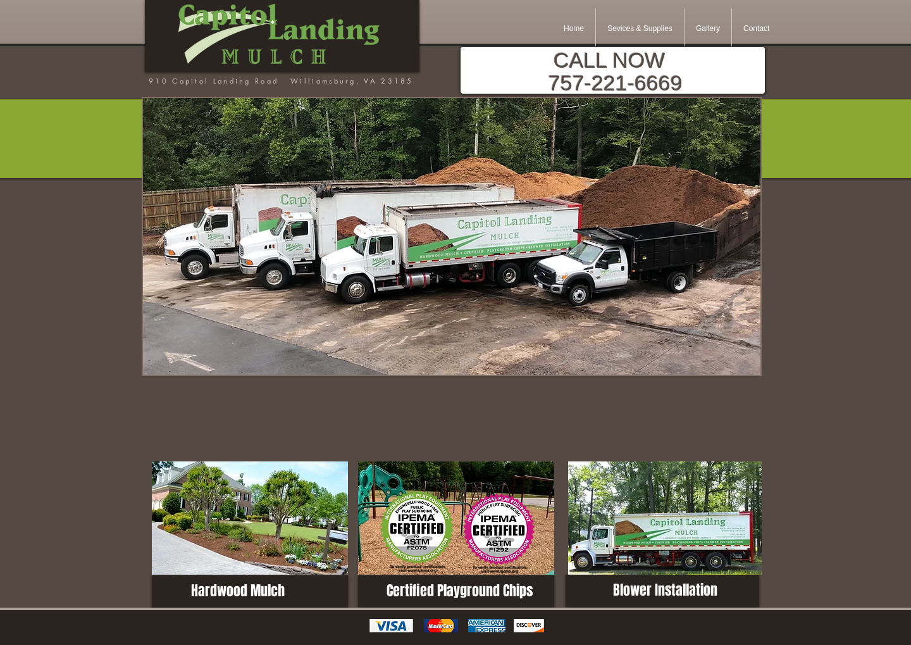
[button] (452, 236)
